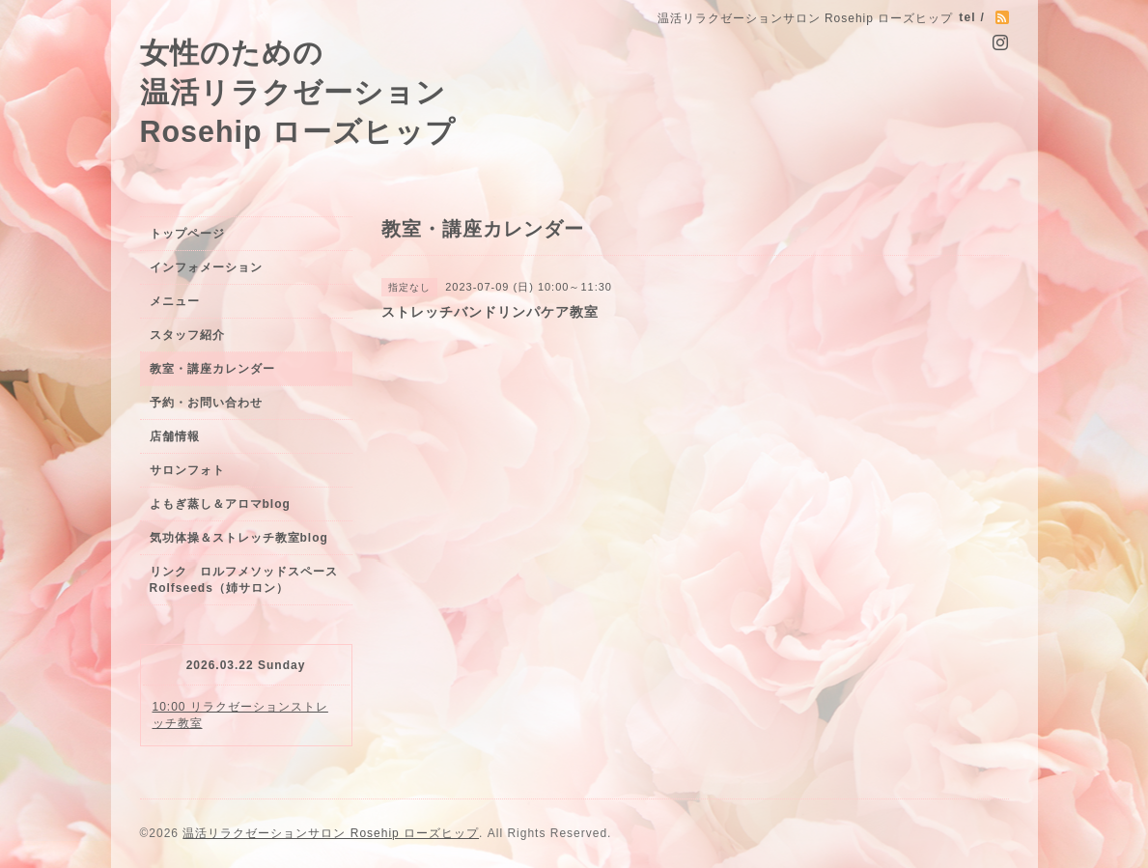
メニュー (175, 301)
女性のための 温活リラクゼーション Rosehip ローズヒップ (298, 92)
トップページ (187, 233)
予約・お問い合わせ (206, 402)
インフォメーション (206, 267)
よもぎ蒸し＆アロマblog (220, 504)
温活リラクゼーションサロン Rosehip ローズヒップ (330, 833)
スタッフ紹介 (187, 335)
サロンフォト (187, 470)
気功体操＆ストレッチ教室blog (239, 538)
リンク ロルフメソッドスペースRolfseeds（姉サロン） (244, 580)
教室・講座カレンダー (212, 369)
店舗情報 (175, 436)
